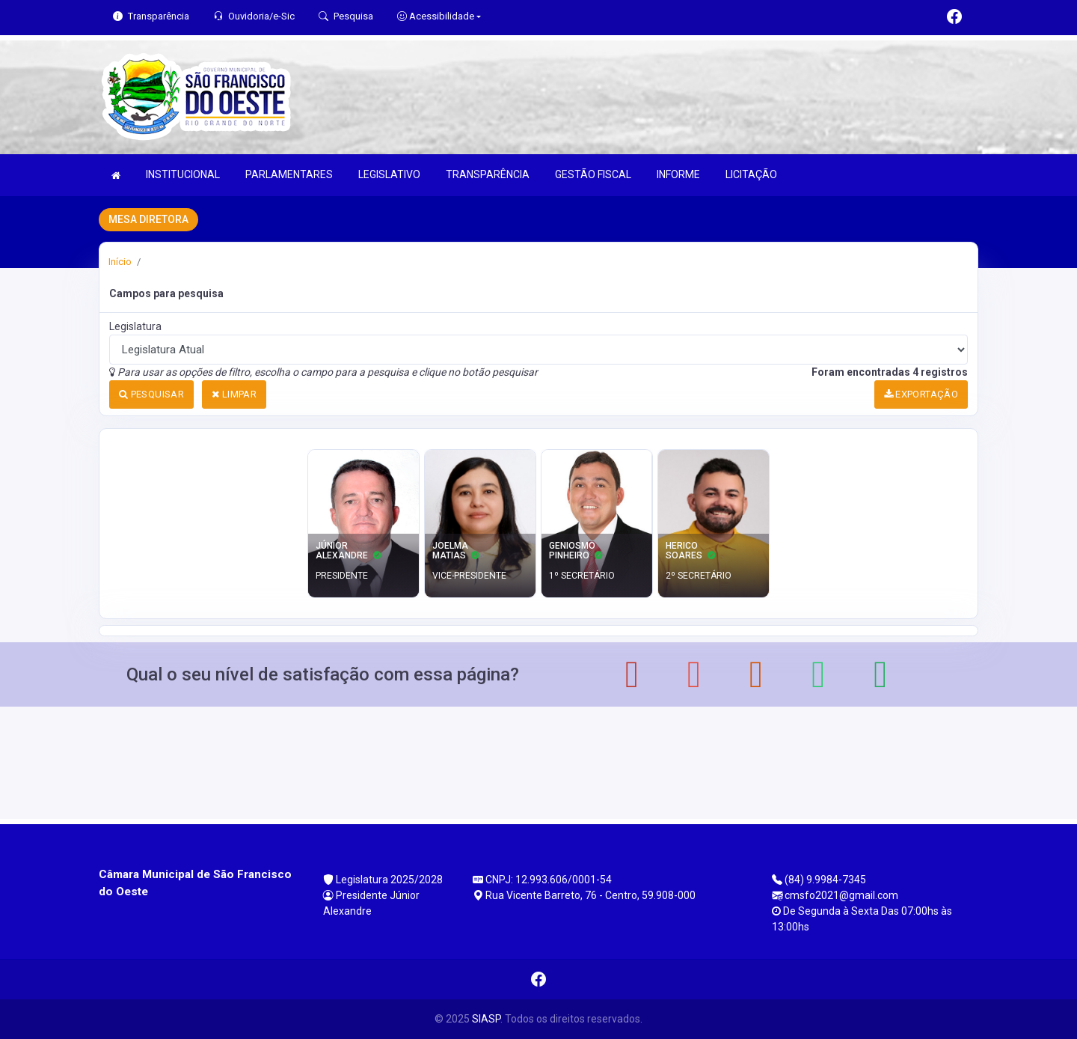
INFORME (678, 174)
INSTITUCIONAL (183, 174)
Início (120, 261)
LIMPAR (234, 394)
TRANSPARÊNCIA (488, 174)
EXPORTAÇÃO (921, 394)
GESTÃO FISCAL (593, 174)
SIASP (486, 1019)
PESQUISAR (151, 394)
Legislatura (135, 326)
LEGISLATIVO (389, 174)
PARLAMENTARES (289, 174)
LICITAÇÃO (751, 174)
